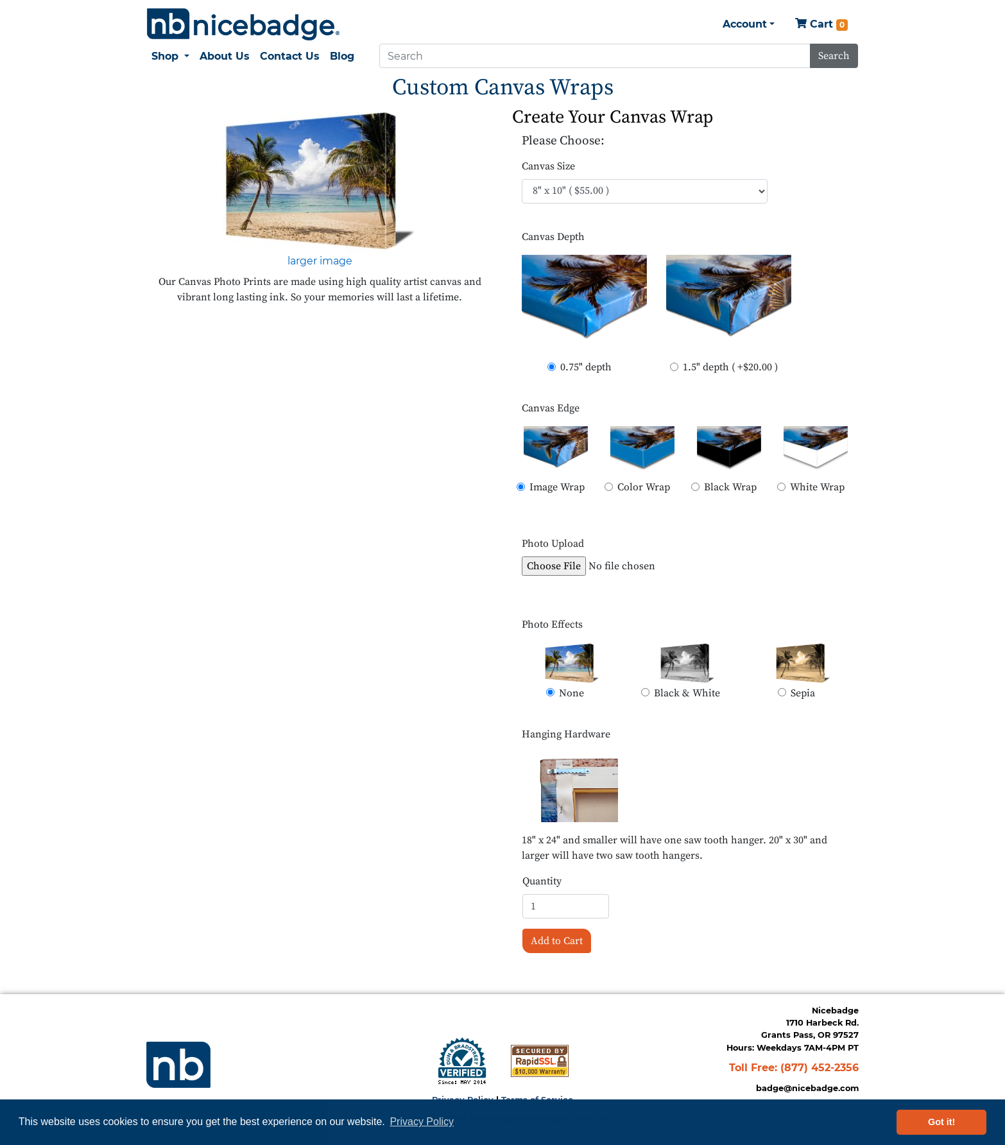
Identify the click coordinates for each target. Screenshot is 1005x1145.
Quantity (542, 881)
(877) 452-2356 (819, 1068)
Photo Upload (553, 543)
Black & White (687, 693)
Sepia (803, 693)
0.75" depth (586, 367)
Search (834, 55)
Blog (342, 56)
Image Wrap (557, 487)
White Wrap (817, 487)
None (571, 693)
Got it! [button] (941, 1122)
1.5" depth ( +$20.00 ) (730, 367)
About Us (225, 56)
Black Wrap (730, 487)
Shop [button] (166, 56)
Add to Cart (557, 940)
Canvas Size (548, 166)
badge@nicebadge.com (807, 1088)
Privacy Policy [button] (422, 1121)
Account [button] (745, 24)
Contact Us (290, 56)
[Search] (595, 56)
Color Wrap (643, 487)
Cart (821, 24)
